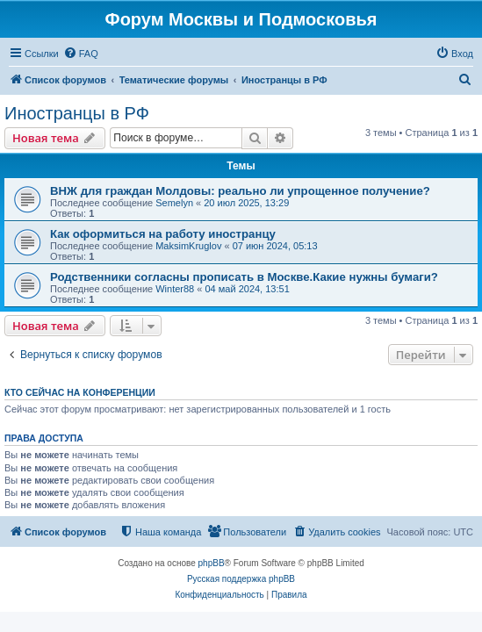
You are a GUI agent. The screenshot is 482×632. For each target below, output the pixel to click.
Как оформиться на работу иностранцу (163, 234)
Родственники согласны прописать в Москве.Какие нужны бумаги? (244, 277)
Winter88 (174, 289)
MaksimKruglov (188, 246)
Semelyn (174, 203)
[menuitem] (80, 53)
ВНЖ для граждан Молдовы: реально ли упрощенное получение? (240, 191)
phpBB (211, 563)
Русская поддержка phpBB (241, 579)
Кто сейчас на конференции (79, 392)
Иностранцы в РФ (76, 113)
